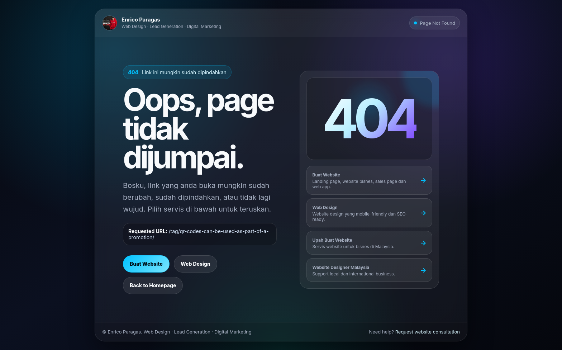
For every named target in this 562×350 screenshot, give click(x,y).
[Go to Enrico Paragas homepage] (161, 22)
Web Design (195, 264)
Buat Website (146, 264)
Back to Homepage (153, 285)
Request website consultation (427, 332)
